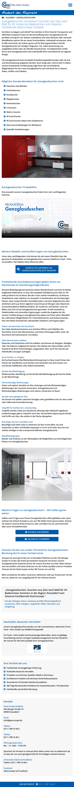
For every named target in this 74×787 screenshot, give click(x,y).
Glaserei (10, 17)
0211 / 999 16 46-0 (11, 729)
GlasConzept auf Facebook (15, 771)
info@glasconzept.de (13, 720)
